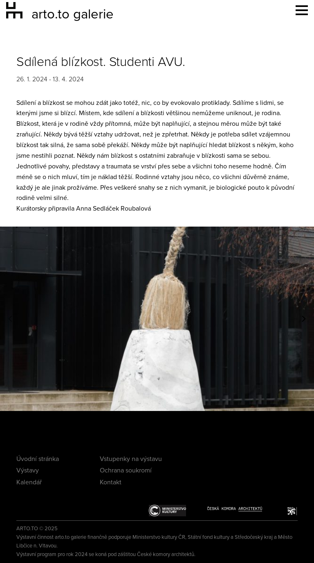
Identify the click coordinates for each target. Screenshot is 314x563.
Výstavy (27, 470)
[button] (10, 319)
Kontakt (110, 482)
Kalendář (29, 482)
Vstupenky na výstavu (131, 459)
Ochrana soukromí (126, 470)
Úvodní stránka (37, 459)
